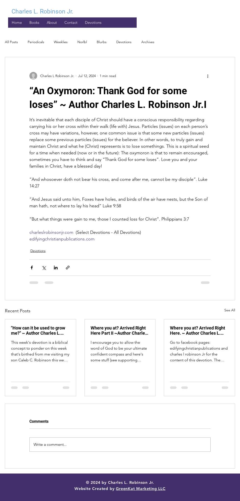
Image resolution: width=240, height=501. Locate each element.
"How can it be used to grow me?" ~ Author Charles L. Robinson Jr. (38, 330)
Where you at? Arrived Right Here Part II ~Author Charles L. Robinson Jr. (119, 330)
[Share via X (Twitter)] (43, 267)
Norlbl (82, 42)
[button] (93, 22)
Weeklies (61, 42)
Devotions (124, 42)
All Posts (11, 42)
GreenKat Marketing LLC (141, 488)
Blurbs (102, 42)
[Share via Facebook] (31, 267)
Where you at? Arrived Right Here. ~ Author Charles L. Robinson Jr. (197, 330)
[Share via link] (67, 267)
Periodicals (36, 42)
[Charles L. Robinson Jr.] (45, 11)
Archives (147, 42)
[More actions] (208, 76)
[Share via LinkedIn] (55, 267)
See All (229, 310)
